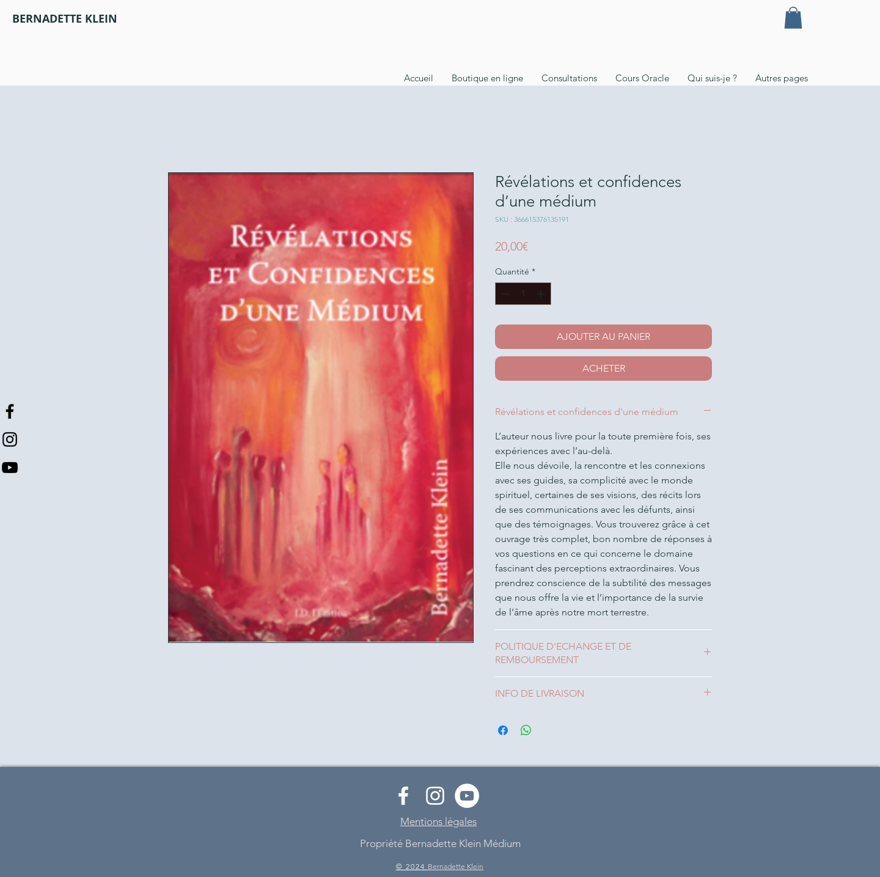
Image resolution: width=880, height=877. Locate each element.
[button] (793, 18)
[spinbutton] (523, 293)
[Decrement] (504, 293)
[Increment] (541, 293)
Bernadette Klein (455, 866)
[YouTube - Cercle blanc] (467, 795)
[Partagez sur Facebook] (503, 730)
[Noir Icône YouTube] (10, 467)
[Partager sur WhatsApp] (526, 730)
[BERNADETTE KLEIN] (65, 19)
